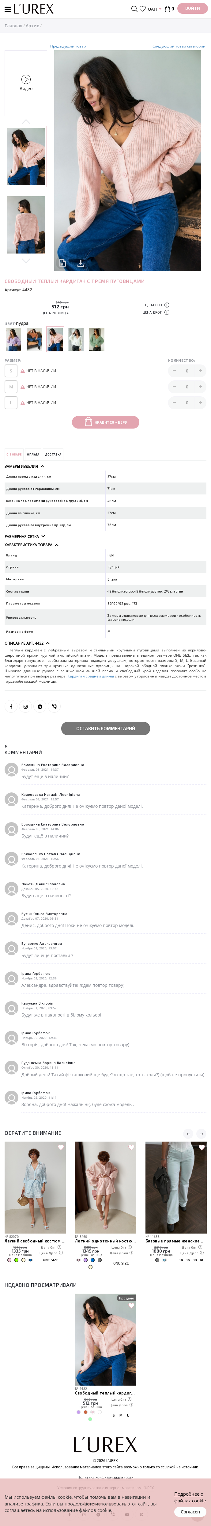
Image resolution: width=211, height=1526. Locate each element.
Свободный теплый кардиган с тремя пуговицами (105, 1393)
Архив (32, 26)
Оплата (33, 454)
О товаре (13, 454)
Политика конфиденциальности (105, 1477)
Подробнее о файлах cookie (190, 1497)
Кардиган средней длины (91, 676)
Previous (26, 122)
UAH (152, 9)
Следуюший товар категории (179, 46)
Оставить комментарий (105, 728)
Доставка (53, 454)
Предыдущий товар (68, 46)
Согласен (190, 1512)
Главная (13, 26)
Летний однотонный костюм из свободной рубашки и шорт (105, 1240)
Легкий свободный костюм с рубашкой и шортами (35, 1240)
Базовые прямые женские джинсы (176, 1240)
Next (26, 260)
